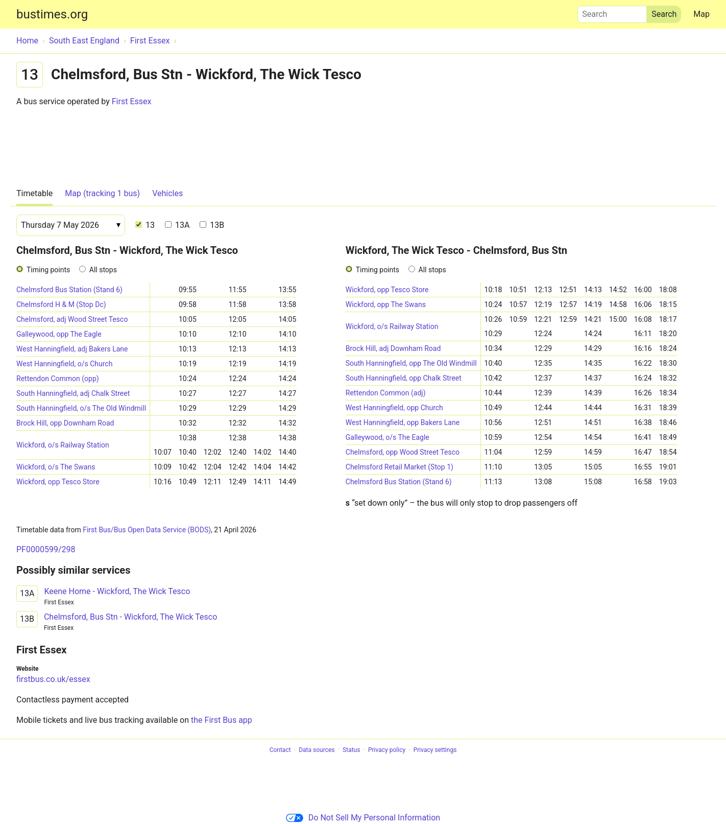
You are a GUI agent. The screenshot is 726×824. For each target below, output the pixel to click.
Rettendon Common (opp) (57, 378)
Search (612, 12)
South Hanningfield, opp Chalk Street (404, 378)
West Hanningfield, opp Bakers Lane (402, 422)
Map (701, 14)
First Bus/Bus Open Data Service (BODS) (147, 530)
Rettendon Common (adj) (386, 393)
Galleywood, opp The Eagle (59, 334)
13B (212, 225)
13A (177, 225)
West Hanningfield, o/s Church (64, 364)
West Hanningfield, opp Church (394, 408)
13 (145, 225)
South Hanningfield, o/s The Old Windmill (81, 408)
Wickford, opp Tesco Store (58, 482)
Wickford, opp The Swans (386, 304)
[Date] (70, 225)
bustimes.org (52, 14)
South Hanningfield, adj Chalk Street (73, 393)
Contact (280, 750)
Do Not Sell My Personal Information (363, 817)
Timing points (48, 270)
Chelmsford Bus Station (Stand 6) (69, 290)
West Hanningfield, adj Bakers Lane (72, 349)
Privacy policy (386, 750)
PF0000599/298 (45, 549)
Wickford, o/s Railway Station (62, 445)
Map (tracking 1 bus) (102, 193)
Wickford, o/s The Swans (55, 467)
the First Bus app (221, 720)
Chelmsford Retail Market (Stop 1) (399, 467)
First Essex (132, 101)
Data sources (316, 750)
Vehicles (167, 193)
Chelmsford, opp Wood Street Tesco (402, 452)
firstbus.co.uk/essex (53, 679)
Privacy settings (435, 750)
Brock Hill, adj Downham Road (393, 348)
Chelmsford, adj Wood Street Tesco (72, 319)
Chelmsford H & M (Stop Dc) (61, 304)
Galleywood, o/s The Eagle (387, 437)
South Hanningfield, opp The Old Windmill (411, 363)
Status (351, 750)
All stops (103, 270)
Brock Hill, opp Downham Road (65, 423)
